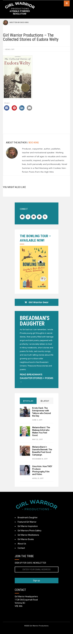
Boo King (24, 22)
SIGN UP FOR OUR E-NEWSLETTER (30, 563)
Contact (21, 548)
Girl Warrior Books (26, 539)
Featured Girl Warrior (27, 522)
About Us (22, 543)
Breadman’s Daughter (28, 517)
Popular (28, 401)
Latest (45, 401)
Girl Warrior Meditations (28, 535)
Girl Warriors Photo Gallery (29, 530)
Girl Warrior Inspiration (28, 526)
